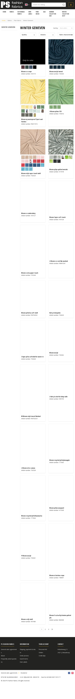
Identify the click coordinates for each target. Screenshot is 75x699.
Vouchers (42, 662)
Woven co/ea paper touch (29, 273)
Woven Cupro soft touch (57, 217)
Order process (24, 656)
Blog (21, 671)
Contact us (4, 678)
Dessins (43, 35)
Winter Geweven (8, 27)
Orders (41, 652)
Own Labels (23, 662)
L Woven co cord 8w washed (58, 261)
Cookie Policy (43, 665)
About (3, 656)
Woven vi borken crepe (56, 575)
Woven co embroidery (28, 213)
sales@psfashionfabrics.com (66, 665)
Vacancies (4, 674)
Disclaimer (24, 688)
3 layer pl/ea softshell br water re (32, 357)
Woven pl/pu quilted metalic (58, 169)
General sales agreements (9, 688)
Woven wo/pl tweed (56, 71)
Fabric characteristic (66, 35)
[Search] (49, 5)
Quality (24, 35)
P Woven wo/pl (26, 556)
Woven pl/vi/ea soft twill (29, 313)
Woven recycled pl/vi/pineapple (59, 460)
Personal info (43, 649)
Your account (44, 644)
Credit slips (42, 656)
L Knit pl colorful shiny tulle (58, 397)
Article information (25, 668)
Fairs (2, 671)
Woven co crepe (26, 71)
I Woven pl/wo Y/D (55, 111)
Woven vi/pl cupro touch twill (31, 173)
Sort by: (55, 28)
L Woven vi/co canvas (28, 468)
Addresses (42, 659)
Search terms (24, 659)
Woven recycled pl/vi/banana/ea (31, 516)
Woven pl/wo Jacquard (56, 508)
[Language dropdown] (26, 4)
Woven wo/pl (53, 353)
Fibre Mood (4, 668)
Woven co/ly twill (27, 619)
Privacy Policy (5, 665)
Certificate (23, 665)
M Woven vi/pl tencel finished (31, 416)
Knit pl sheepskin (54, 313)
